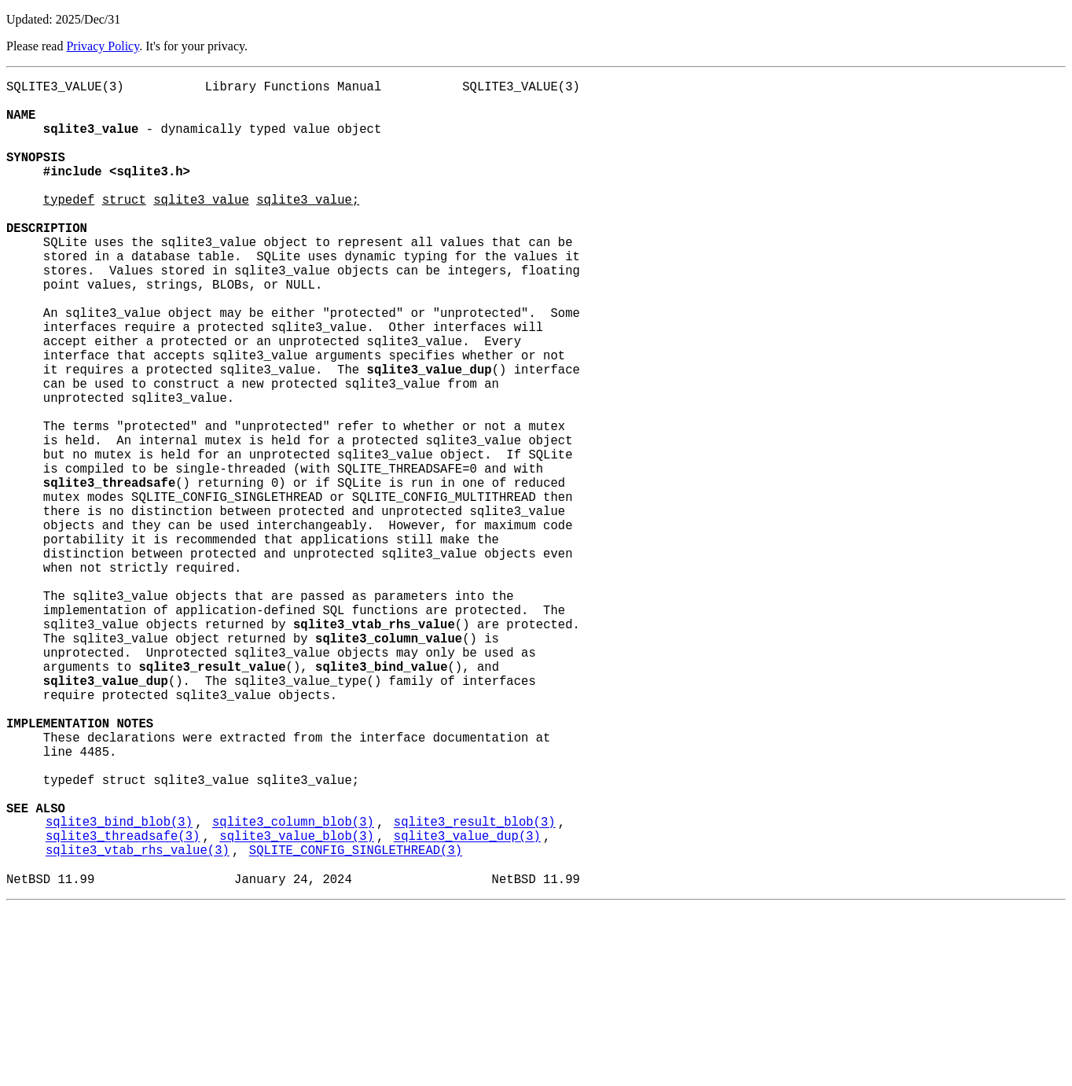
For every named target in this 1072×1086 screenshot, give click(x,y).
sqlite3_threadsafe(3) (123, 1005)
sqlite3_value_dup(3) (467, 1005)
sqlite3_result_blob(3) (475, 988)
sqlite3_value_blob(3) (296, 1005)
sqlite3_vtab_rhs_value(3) (137, 1023)
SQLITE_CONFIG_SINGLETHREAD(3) (355, 1023)
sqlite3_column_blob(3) (293, 988)
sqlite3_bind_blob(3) (119, 988)
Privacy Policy (102, 46)
